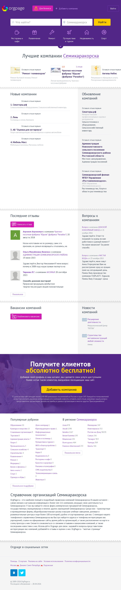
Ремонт (13, 460)
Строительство (16, 453)
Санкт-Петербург (33, 565)
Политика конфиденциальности (77, 561)
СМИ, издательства (43, 470)
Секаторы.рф (89, 111)
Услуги (13, 442)
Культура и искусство (18, 429)
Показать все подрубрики (23, 486)
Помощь (13, 561)
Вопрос (85, 227)
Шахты (90, 446)
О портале (22, 561)
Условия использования (53, 561)
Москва (13, 565)
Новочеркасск (93, 429)
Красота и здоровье (43, 463)
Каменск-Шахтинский (71, 446)
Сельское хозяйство (18, 449)
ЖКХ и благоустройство (45, 445)
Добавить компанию (67, 8)
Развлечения (15, 456)
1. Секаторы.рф (18, 104)
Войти (113, 8)
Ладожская (48, 565)
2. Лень (14, 117)
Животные (39, 479)
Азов (65, 425)
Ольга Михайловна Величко (36, 252)
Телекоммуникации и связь (46, 473)
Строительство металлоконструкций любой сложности (97, 338)
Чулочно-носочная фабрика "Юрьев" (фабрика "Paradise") (73, 73)
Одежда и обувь (17, 477)
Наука (37, 452)
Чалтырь (91, 442)
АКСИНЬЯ (51, 272)
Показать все (18, 294)
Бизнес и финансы (17, 467)
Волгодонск (68, 442)
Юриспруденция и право (45, 429)
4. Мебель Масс (18, 142)
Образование (16, 425)
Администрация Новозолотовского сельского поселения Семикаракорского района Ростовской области (96, 149)
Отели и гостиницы (43, 438)
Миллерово (92, 425)
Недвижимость (41, 456)
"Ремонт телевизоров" (34, 73)
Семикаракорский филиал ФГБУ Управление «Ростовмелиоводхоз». (95, 177)
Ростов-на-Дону (94, 432)
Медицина (14, 463)
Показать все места (72, 453)
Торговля (14, 435)
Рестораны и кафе (42, 459)
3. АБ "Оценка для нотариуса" (26, 129)
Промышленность (17, 446)
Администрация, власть (19, 439)
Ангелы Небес (109, 73)
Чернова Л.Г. (29, 272)
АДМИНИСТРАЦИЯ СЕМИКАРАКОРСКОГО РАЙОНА (45, 254)
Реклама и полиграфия (44, 466)
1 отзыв (79, 67)
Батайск (66, 432)
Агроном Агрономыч (33, 231)
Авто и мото (15, 470)
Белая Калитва (68, 435)
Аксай (65, 429)
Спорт (12, 474)
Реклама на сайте (35, 561)
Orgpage (13, 8)
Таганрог (91, 439)
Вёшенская (67, 439)
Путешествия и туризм (44, 442)
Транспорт (39, 449)
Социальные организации (20, 432)
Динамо (23, 565)
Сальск (90, 435)
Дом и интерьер (41, 425)
